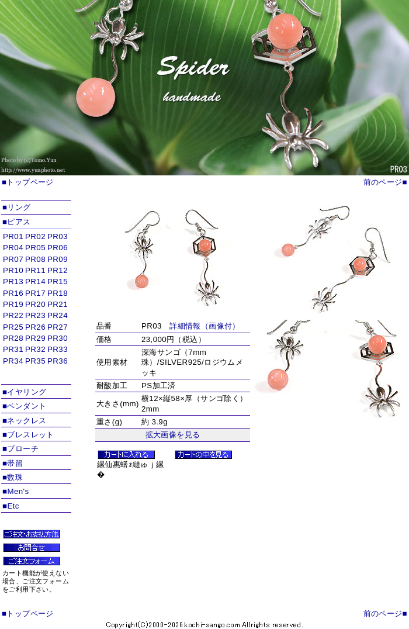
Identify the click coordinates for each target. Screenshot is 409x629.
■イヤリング (24, 392)
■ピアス (16, 221)
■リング (16, 207)
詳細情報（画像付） (204, 326)
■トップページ (28, 182)
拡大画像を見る (172, 434)
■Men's (15, 491)
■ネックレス (24, 420)
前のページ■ (385, 182)
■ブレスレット (28, 434)
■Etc (10, 506)
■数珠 (12, 477)
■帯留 (12, 463)
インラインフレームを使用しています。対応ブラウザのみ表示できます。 (36, 307)
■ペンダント (24, 406)
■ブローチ (20, 448)
